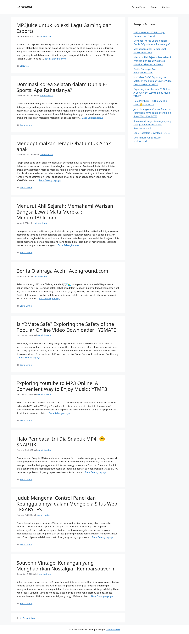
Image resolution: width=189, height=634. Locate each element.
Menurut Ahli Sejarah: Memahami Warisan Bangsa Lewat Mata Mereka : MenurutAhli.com (65, 212)
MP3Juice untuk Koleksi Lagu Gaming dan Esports (64, 28)
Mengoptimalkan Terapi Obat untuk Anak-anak (64, 146)
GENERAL (24, 66)
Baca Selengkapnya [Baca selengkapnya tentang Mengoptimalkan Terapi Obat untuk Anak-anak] (50, 180)
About (154, 7)
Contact (166, 7)
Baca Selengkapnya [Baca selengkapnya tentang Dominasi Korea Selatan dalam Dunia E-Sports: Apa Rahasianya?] (92, 117)
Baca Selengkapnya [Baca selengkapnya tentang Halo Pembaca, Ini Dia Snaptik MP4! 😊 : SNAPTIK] (95, 472)
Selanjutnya (31, 618)
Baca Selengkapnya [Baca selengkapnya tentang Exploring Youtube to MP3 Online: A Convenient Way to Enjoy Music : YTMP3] (59, 413)
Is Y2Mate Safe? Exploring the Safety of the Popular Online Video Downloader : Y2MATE (66, 327)
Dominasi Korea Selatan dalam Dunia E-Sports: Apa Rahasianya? (62, 87)
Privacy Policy (138, 7)
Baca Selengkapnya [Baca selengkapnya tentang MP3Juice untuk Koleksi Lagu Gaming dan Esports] (55, 58)
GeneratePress (113, 629)
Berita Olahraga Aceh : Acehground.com (62, 271)
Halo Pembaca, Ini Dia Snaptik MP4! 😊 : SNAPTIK (62, 441)
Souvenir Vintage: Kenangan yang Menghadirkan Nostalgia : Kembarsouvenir (66, 565)
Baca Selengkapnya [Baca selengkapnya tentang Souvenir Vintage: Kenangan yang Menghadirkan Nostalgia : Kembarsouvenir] (102, 596)
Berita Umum (26, 125)
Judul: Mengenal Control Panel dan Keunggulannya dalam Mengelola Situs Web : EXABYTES (67, 504)
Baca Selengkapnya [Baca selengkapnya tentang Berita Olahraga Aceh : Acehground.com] (49, 298)
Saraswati (25, 7)
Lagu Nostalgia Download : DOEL (152, 132)
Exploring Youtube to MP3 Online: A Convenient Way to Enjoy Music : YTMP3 (62, 386)
